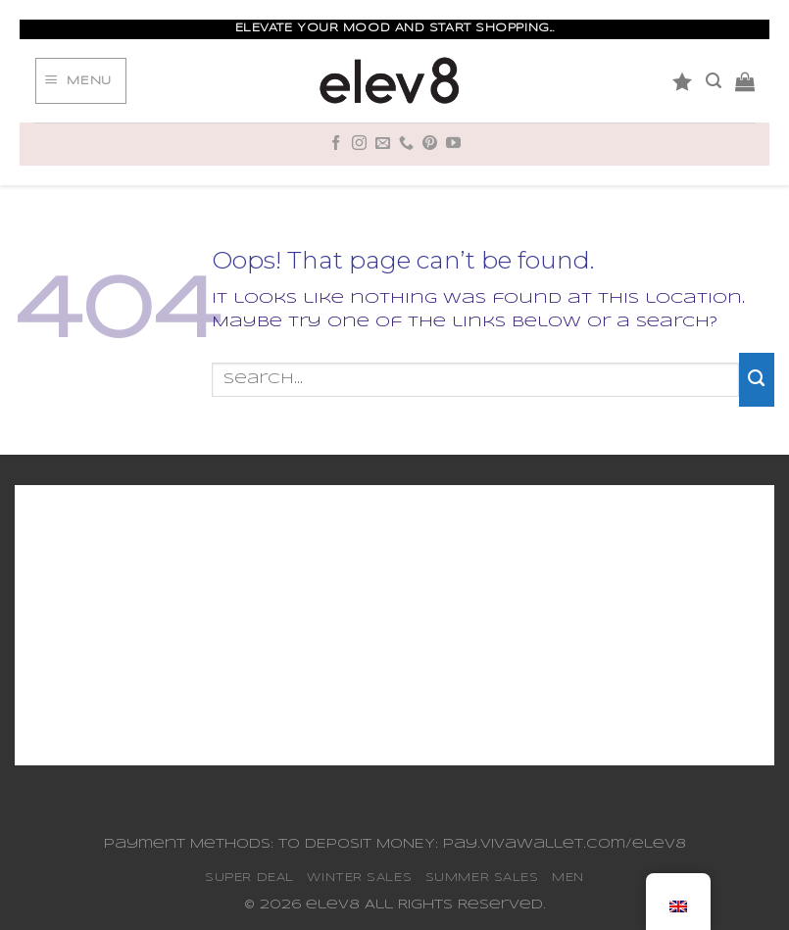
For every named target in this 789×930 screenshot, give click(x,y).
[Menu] (80, 81)
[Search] (713, 81)
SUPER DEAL (249, 877)
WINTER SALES (359, 877)
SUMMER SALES (482, 877)
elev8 (333, 905)
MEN (568, 877)
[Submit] (756, 379)
